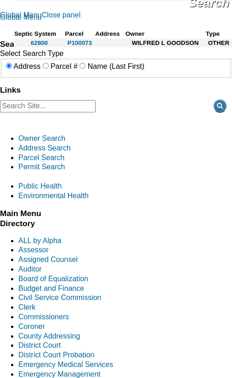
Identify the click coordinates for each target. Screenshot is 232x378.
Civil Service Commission (59, 297)
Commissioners (43, 317)
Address (27, 66)
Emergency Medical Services (65, 364)
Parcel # (64, 66)
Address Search (44, 148)
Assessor (33, 250)
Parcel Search (41, 157)
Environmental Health (53, 196)
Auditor (30, 269)
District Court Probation (56, 355)
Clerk (26, 307)
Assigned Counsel (48, 259)
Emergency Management (59, 374)
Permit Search (41, 167)
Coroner (31, 326)
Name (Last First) (116, 66)
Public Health (40, 186)
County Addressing (49, 336)
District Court (39, 345)
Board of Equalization (53, 279)
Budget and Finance (51, 288)
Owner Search (41, 138)
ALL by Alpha (40, 241)
